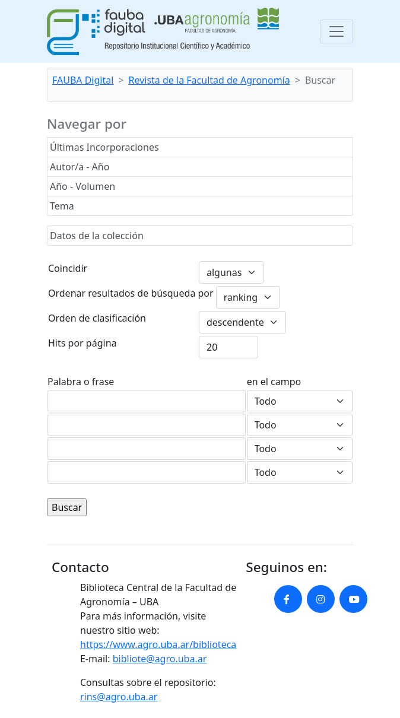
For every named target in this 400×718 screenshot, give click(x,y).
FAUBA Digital (82, 80)
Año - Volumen (82, 186)
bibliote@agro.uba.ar (160, 658)
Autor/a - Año (79, 166)
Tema (62, 205)
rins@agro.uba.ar (118, 696)
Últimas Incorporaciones (104, 147)
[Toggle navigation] (336, 31)
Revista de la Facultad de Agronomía (209, 80)
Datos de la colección (97, 235)
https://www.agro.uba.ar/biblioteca (158, 644)
